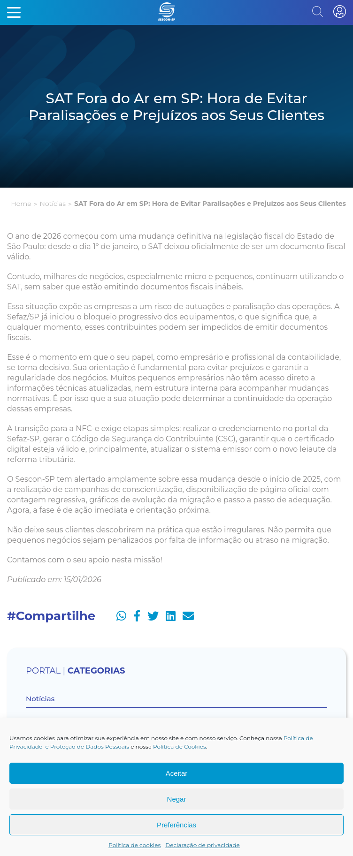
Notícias (53, 203)
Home (21, 203)
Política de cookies (134, 844)
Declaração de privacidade (202, 844)
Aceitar (177, 773)
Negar (176, 799)
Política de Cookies (179, 746)
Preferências (176, 825)
